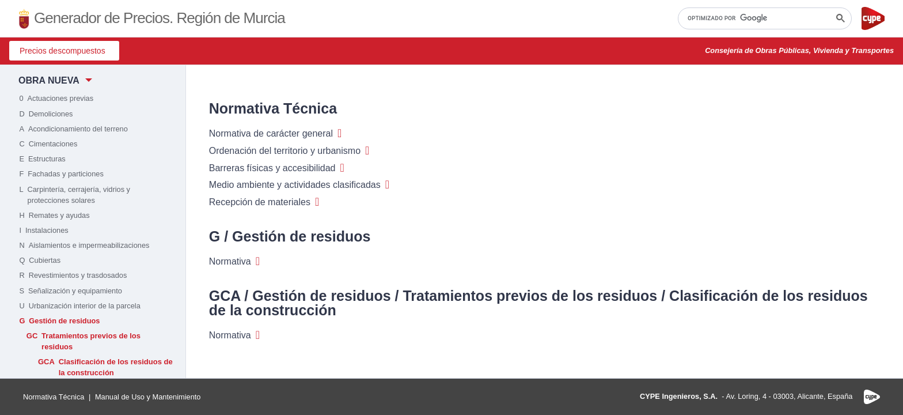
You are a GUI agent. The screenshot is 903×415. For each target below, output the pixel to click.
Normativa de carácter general (275, 133)
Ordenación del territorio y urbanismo (289, 151)
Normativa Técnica (53, 397)
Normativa (234, 261)
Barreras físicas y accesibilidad (276, 168)
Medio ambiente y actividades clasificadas (299, 185)
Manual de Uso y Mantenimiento (148, 397)
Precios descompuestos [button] (62, 50)
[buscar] (764, 18)
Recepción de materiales (264, 202)
